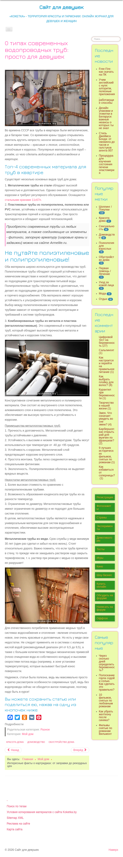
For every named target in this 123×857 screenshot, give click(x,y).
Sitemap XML (15, 817)
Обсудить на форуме (105, 597)
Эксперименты (105, 528)
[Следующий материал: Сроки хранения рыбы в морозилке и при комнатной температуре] (80, 750)
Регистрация (105, 497)
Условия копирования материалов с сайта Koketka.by (42, 812)
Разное (45, 729)
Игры (100, 557)
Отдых (103, 299)
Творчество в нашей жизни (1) (106, 405)
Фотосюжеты (104, 507)
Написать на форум (105, 608)
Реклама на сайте (18, 823)
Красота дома (15, 742)
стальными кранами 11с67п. (23, 199)
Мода (102, 293)
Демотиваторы (104, 539)
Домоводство (36, 742)
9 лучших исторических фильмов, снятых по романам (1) (107, 455)
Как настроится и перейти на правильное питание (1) (106, 365)
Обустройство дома (61, 742)
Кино (100, 566)
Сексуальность (106, 228)
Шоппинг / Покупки (105, 208)
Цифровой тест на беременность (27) (107, 341)
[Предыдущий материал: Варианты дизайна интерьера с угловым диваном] (13, 750)
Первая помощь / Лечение (105, 271)
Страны (102, 517)
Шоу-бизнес (104, 575)
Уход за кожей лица (106, 284)
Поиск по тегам (16, 806)
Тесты (100, 549)
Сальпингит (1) (107, 352)
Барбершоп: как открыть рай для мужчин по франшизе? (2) (107, 436)
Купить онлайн (101, 585)
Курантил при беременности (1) (107, 394)
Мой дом (27, 734)
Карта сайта (14, 829)
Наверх (113, 849)
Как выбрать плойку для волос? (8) (106, 381)
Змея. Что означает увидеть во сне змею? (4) (106, 418)
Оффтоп (102, 618)
